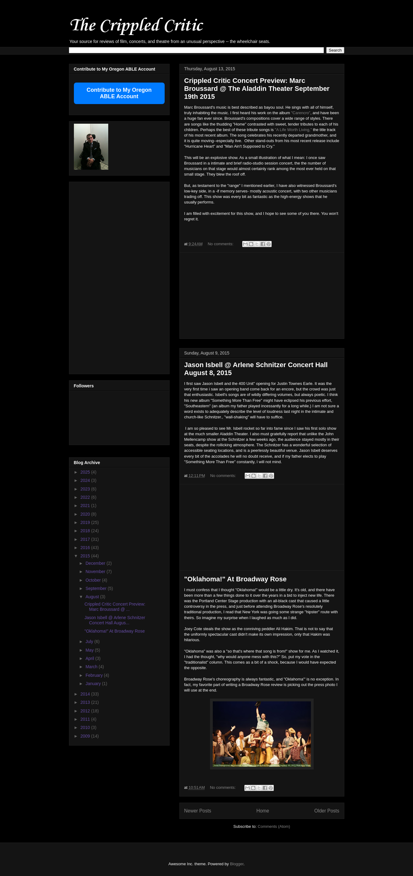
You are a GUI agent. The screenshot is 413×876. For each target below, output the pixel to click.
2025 (85, 472)
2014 (85, 694)
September (97, 588)
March (92, 666)
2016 (85, 547)
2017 (85, 539)
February (95, 675)
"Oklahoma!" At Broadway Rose (235, 579)
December (96, 563)
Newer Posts (197, 810)
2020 (85, 514)
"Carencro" (301, 112)
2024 (85, 480)
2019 (85, 522)
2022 (85, 497)
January (94, 683)
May (90, 650)
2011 (85, 719)
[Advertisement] (262, 295)
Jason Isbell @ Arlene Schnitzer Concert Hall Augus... (114, 620)
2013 (85, 702)
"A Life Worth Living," (293, 129)
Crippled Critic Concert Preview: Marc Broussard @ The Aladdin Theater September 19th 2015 (257, 88)
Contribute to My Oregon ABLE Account (119, 93)
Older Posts (326, 810)
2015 (85, 555)
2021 (85, 505)
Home (262, 810)
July (90, 641)
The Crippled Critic (135, 26)
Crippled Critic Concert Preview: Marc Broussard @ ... (114, 607)
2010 (85, 727)
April (90, 658)
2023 (85, 488)
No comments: (221, 244)
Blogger (236, 864)
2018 (85, 530)
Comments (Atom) (274, 826)
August (93, 596)
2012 (85, 710)
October (94, 580)
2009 (85, 736)
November (96, 571)
